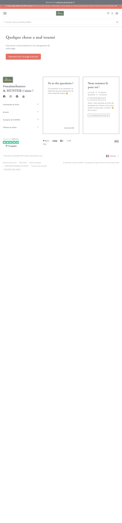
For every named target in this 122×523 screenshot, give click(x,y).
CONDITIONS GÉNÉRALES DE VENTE (16, 158)
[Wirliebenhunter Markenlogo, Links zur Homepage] (56, 13)
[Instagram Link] (12, 94)
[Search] (61, 22)
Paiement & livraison (10, 154)
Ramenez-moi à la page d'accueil (23, 54)
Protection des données (39, 158)
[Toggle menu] (5, 13)
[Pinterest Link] (20, 94)
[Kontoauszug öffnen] (111, 13)
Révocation (23, 154)
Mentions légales (35, 154)
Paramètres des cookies (12, 161)
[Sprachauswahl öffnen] (112, 148)
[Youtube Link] (28, 94)
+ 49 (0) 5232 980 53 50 (96, 97)
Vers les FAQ (69, 119)
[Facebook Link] (5, 94)
